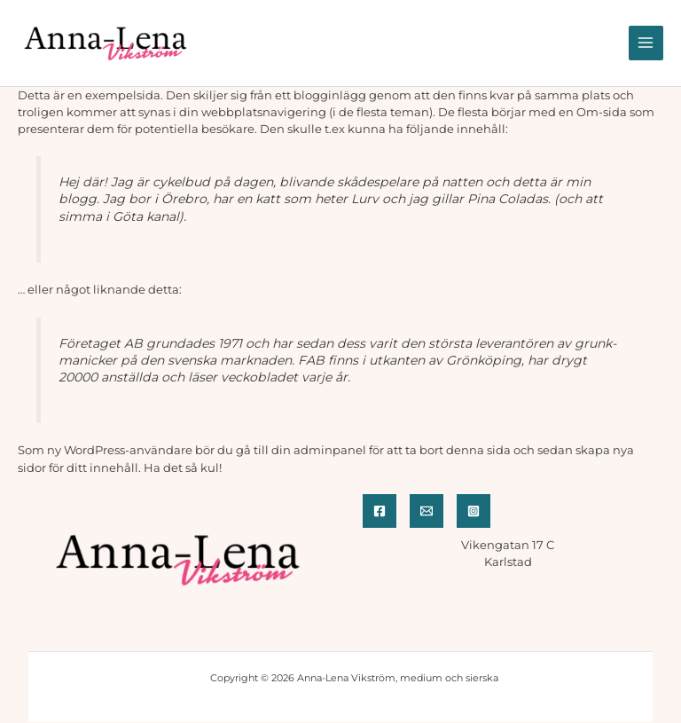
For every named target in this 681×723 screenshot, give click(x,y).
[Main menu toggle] (646, 43)
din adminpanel (318, 450)
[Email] (426, 511)
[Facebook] (379, 511)
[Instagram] (473, 511)
